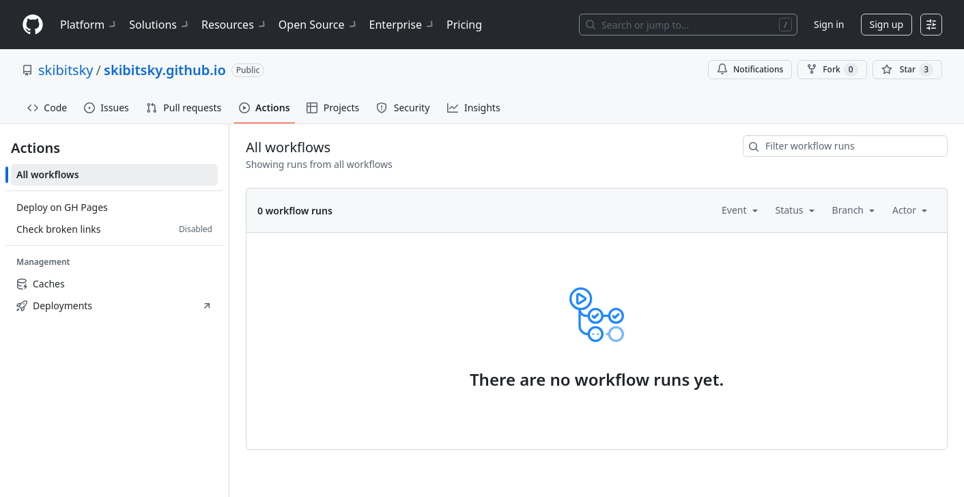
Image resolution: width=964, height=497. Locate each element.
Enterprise (402, 24)
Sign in (829, 24)
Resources (234, 24)
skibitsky (66, 70)
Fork (831, 69)
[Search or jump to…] (688, 24)
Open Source (318, 24)
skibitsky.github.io (165, 70)
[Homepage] (33, 25)
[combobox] (845, 146)
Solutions (159, 24)
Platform (89, 24)
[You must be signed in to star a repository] (907, 69)
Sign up (886, 24)
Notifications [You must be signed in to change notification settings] (750, 69)
